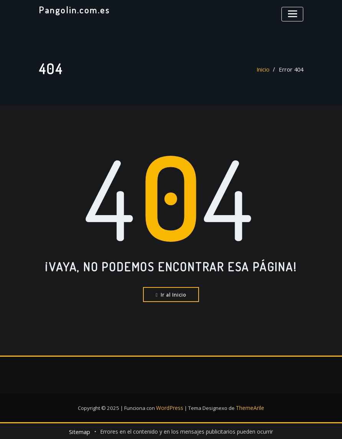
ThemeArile (249, 406)
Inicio (264, 69)
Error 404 (291, 69)
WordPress (171, 406)
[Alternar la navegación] (293, 13)
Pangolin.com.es (73, 9)
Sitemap (79, 430)
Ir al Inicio (171, 294)
